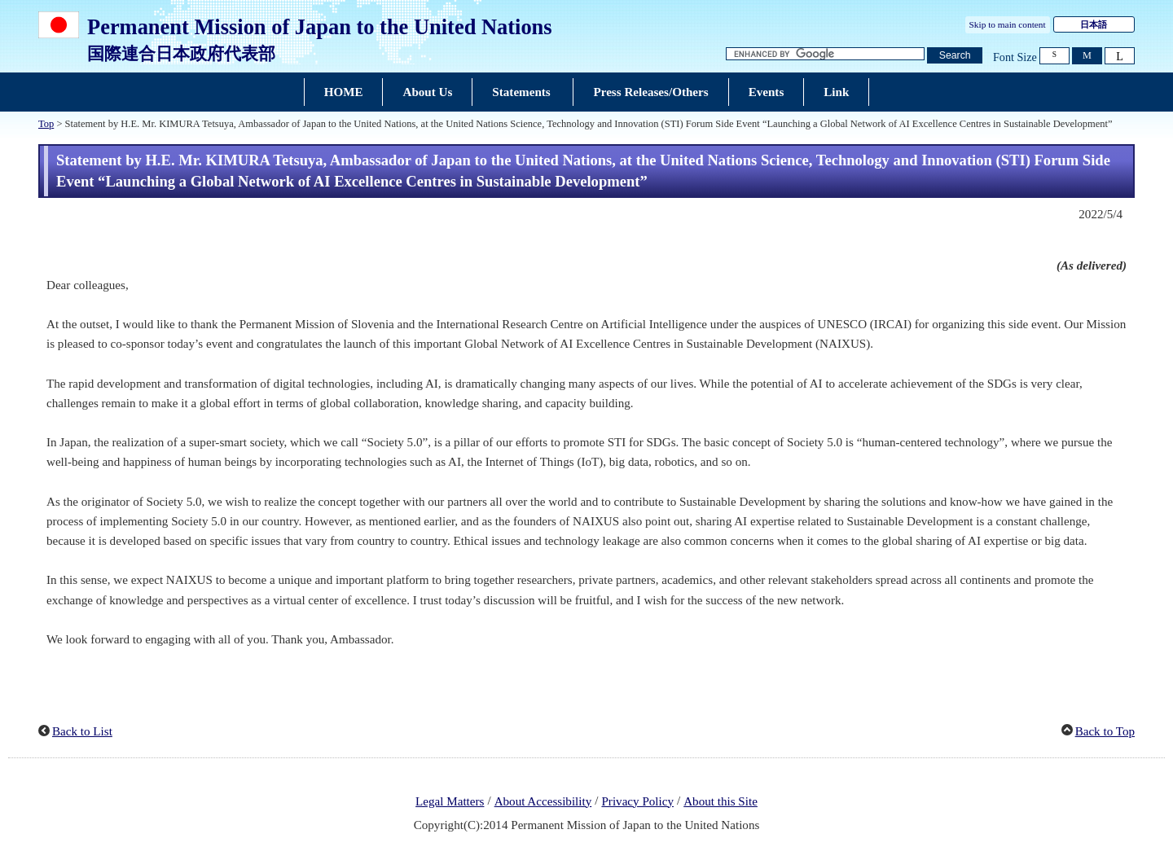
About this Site (720, 801)
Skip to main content (1007, 24)
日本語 (1093, 24)
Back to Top (1105, 731)
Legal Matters (449, 801)
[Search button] (954, 55)
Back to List (82, 731)
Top (46, 123)
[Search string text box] (825, 54)
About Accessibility (543, 801)
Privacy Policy (637, 801)
